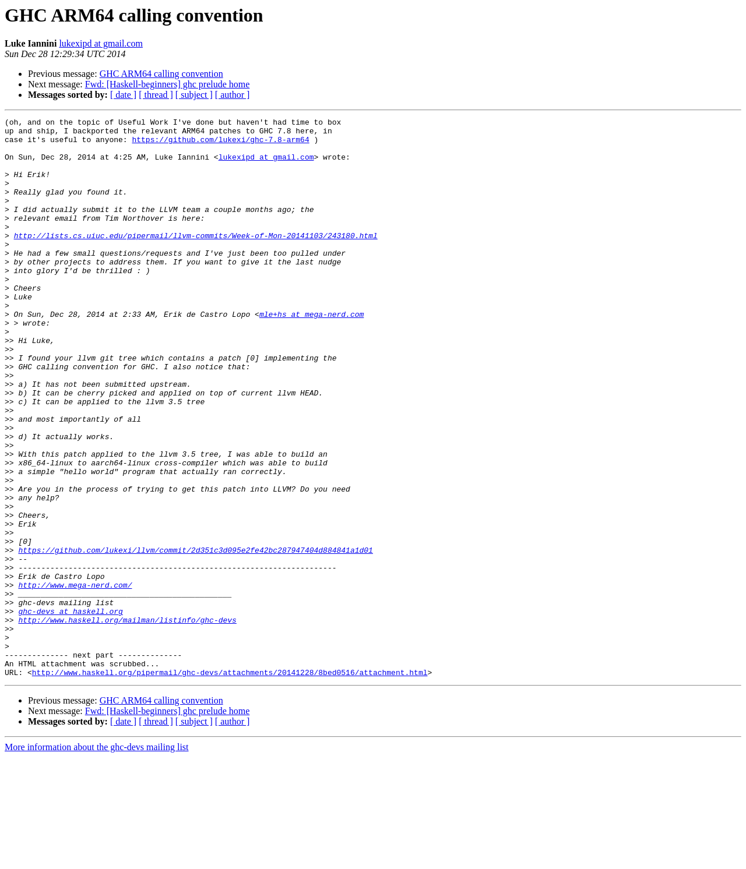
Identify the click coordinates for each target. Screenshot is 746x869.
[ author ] (232, 95)
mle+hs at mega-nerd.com (311, 354)
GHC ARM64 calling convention (161, 74)
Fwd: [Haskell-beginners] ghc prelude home (167, 84)
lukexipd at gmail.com (101, 43)
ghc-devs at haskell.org (70, 710)
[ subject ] (194, 95)
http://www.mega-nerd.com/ (75, 679)
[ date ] (123, 95)
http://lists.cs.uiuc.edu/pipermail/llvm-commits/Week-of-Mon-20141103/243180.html (196, 260)
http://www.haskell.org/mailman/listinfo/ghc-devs (127, 721)
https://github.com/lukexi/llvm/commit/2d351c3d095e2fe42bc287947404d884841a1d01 (195, 637)
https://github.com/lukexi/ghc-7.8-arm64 (220, 144)
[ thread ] (156, 95)
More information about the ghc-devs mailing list (97, 859)
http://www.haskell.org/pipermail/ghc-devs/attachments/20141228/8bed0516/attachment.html (230, 784)
